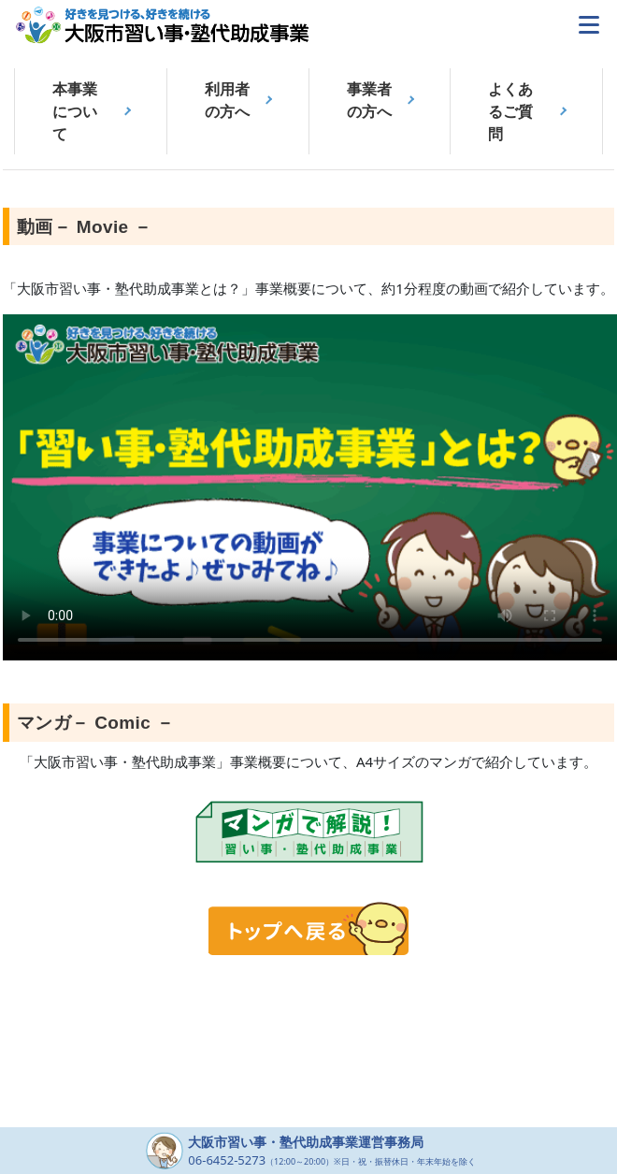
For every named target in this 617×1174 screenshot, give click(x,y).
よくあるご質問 (510, 111)
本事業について (74, 111)
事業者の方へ (369, 100)
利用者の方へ (227, 100)
